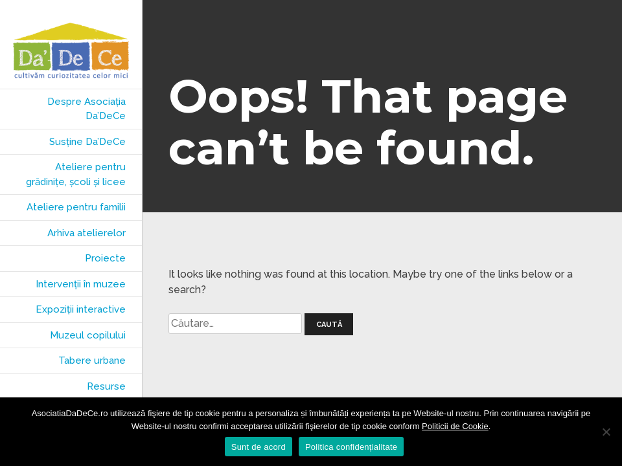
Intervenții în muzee (81, 284)
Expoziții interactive (81, 309)
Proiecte (105, 258)
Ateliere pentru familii (76, 207)
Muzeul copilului (88, 335)
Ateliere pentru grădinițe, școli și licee (76, 174)
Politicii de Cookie (455, 426)
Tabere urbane (92, 360)
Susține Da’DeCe (87, 142)
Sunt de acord (258, 447)
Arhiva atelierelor (86, 233)
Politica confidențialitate (351, 447)
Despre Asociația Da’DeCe (86, 109)
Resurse (106, 386)
